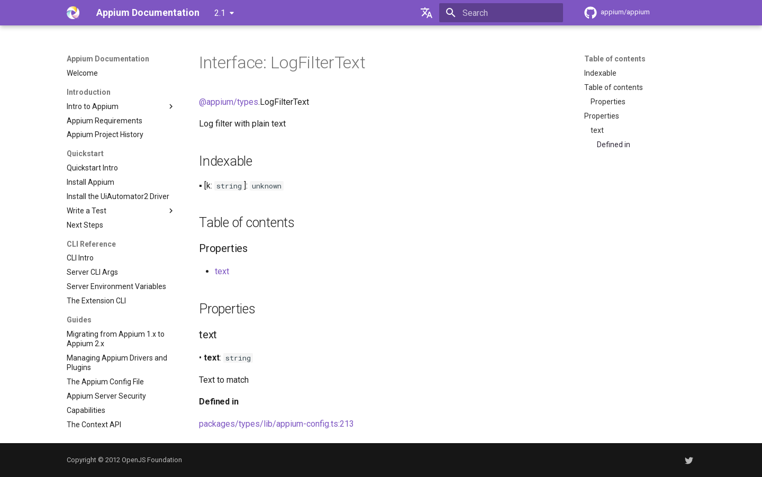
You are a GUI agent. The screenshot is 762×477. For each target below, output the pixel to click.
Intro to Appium (121, 106)
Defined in (613, 144)
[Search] (501, 12)
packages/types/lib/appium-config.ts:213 (276, 424)
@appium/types (228, 102)
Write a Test (121, 210)
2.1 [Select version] (219, 13)
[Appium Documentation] (73, 12)
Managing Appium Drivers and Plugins (117, 363)
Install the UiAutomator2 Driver (118, 196)
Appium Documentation (108, 59)
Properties (608, 101)
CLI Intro (80, 258)
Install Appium (90, 182)
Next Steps (85, 225)
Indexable (600, 73)
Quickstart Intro (92, 168)
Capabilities (86, 410)
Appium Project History (105, 134)
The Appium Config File (105, 381)
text (597, 130)
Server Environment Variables (116, 286)
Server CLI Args (92, 272)
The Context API (94, 424)
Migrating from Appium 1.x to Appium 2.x (116, 339)
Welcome (82, 73)
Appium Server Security (106, 396)
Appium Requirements (104, 120)
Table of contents (615, 59)
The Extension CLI (96, 300)
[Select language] (426, 12)
